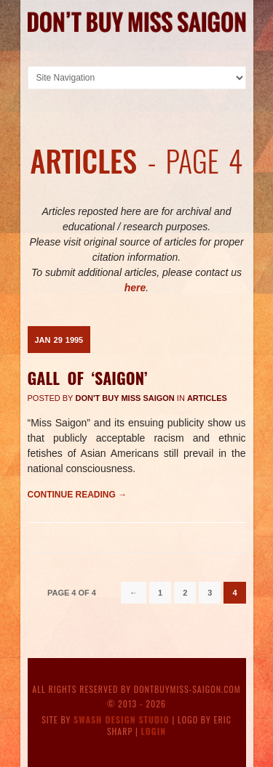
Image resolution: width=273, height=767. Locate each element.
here (135, 287)
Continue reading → (77, 495)
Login (154, 731)
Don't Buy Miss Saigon (125, 398)
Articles (207, 398)
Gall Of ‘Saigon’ (88, 377)
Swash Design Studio (122, 719)
